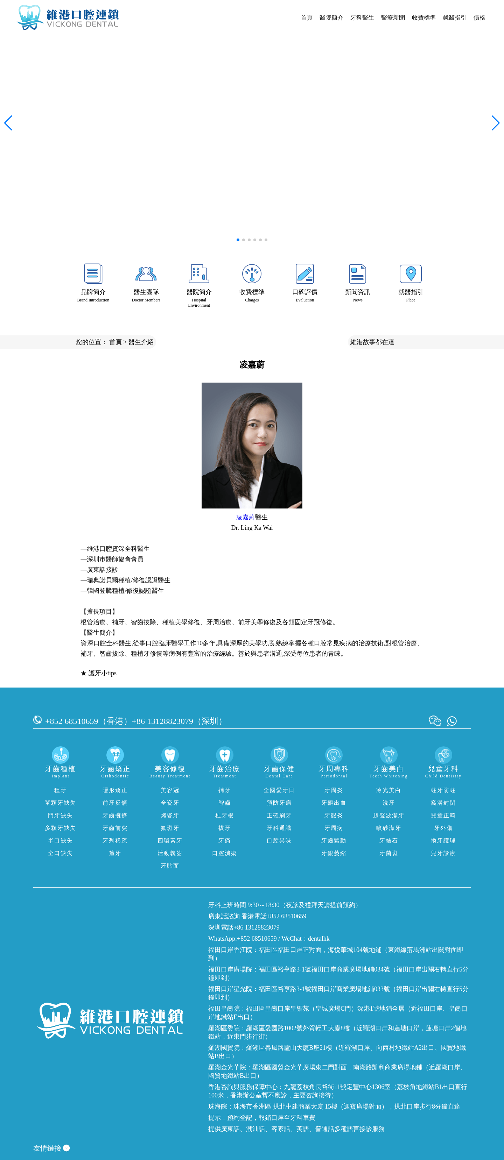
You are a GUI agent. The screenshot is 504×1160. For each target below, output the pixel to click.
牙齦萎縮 (333, 853)
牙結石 (388, 841)
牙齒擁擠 (115, 815)
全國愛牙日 (279, 790)
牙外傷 (443, 828)
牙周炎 (333, 790)
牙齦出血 (333, 803)
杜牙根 (224, 815)
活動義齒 (170, 853)
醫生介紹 (141, 342)
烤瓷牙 (170, 815)
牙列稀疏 (115, 841)
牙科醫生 (362, 17)
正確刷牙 (279, 815)
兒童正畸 (443, 815)
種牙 (60, 790)
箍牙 (115, 853)
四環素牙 (170, 841)
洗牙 (389, 803)
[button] (238, 240)
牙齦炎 (333, 815)
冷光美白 (388, 790)
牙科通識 (279, 828)
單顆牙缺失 (60, 803)
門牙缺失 (60, 815)
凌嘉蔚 (245, 517)
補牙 (224, 790)
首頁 (307, 17)
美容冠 (170, 790)
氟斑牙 (170, 828)
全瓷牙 (170, 803)
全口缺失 (60, 853)
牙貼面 (170, 866)
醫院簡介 (331, 17)
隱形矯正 (115, 790)
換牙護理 (443, 841)
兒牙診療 (443, 853)
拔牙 (224, 828)
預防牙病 (279, 803)
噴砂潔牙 (388, 828)
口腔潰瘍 (224, 853)
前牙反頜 (115, 803)
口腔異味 (279, 841)
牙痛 (224, 841)
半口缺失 (60, 841)
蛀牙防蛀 (443, 790)
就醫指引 (455, 17)
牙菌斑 (388, 853)
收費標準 (424, 17)
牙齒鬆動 (333, 841)
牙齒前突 (115, 828)
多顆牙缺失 (60, 828)
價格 (479, 17)
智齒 (224, 803)
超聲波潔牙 (389, 815)
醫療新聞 (393, 17)
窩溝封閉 (443, 803)
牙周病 (333, 828)
